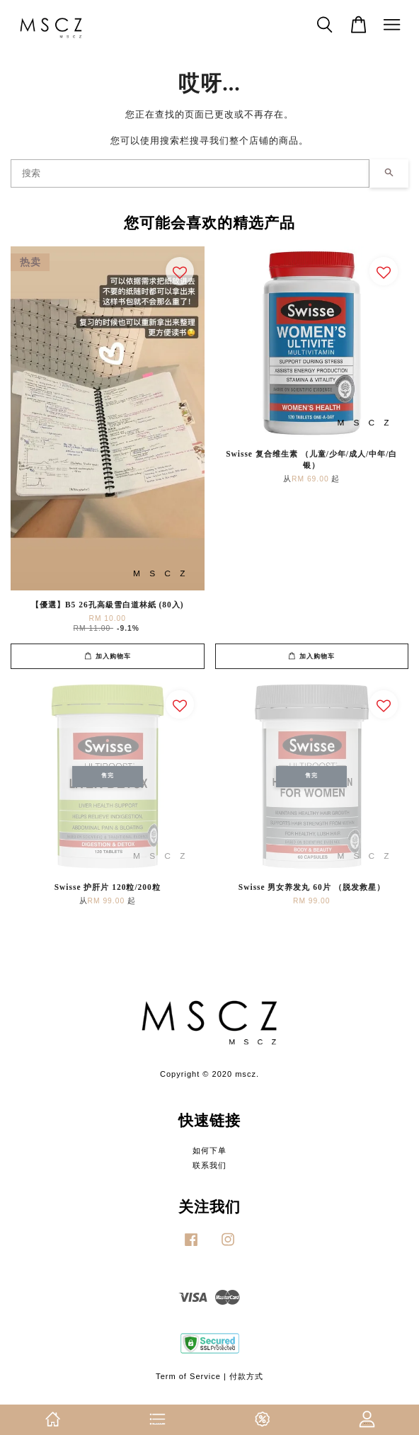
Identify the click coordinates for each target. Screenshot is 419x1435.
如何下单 (209, 1150)
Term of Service (188, 1376)
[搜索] (190, 173)
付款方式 (246, 1376)
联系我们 (209, 1165)
